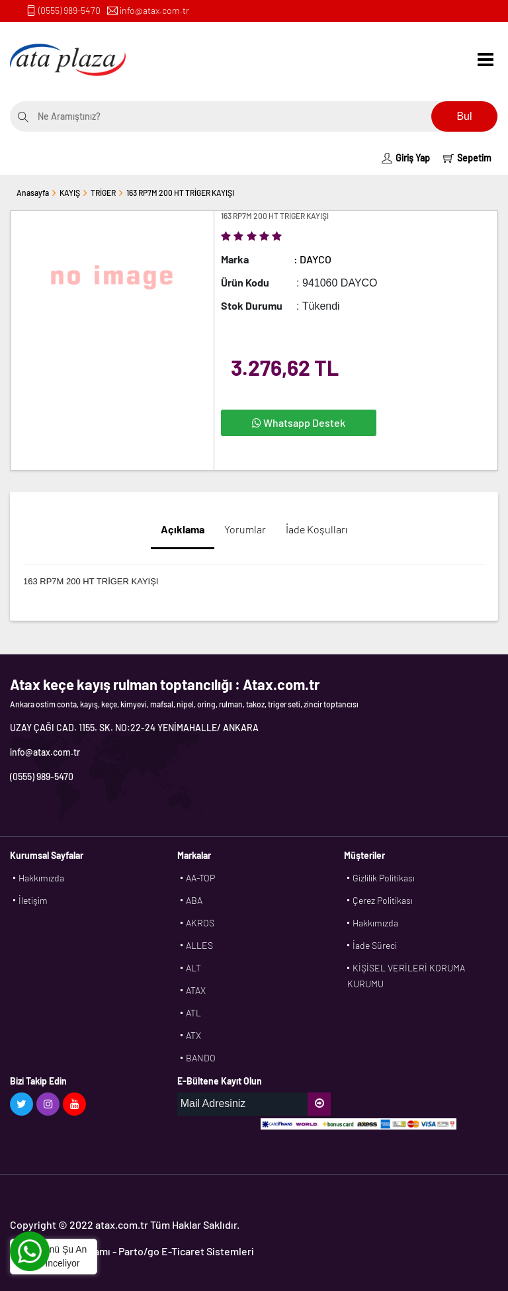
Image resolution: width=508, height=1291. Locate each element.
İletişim (33, 900)
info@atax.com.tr (154, 10)
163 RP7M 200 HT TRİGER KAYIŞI (180, 192)
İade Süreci (375, 945)
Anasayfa (33, 192)
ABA (194, 900)
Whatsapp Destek (298, 422)
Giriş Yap (406, 157)
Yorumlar (245, 529)
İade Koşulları (316, 529)
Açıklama (182, 529)
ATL (193, 1012)
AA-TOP (200, 877)
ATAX (196, 990)
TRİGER (103, 192)
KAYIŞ (70, 192)
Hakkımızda (41, 877)
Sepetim (467, 157)
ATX (193, 1035)
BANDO (201, 1057)
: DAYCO (312, 259)
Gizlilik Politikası (384, 877)
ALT (193, 967)
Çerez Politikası (383, 900)
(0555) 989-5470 (69, 10)
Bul (464, 116)
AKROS (200, 922)
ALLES (199, 945)
